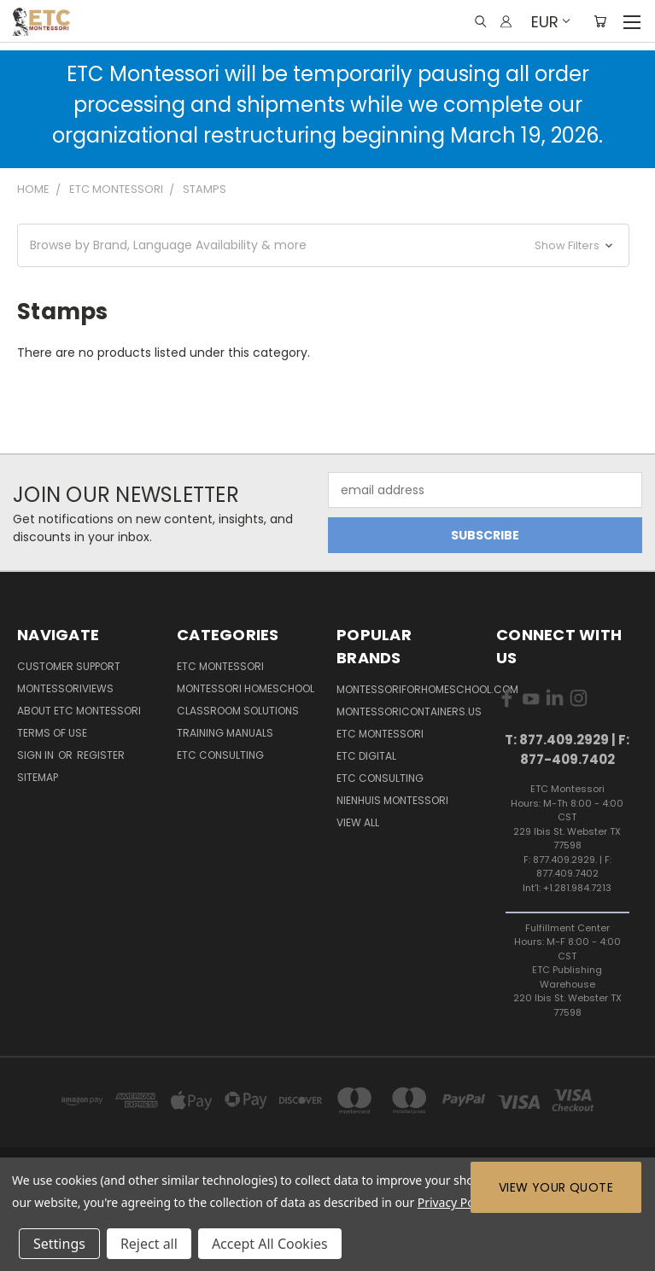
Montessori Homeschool (245, 688)
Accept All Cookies (270, 1243)
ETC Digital (366, 756)
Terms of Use (52, 733)
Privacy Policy (455, 1202)
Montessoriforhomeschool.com (427, 689)
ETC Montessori (220, 666)
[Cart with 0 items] (600, 21)
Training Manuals (225, 733)
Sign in (36, 755)
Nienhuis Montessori (392, 800)
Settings (59, 1243)
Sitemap (37, 777)
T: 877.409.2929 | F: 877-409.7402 (567, 749)
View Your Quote (556, 1187)
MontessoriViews (65, 688)
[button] (323, 245)
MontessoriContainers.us (409, 711)
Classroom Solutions (238, 710)
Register (101, 755)
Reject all (149, 1243)
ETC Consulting (220, 755)
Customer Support (68, 666)
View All (357, 822)
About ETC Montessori (79, 710)
